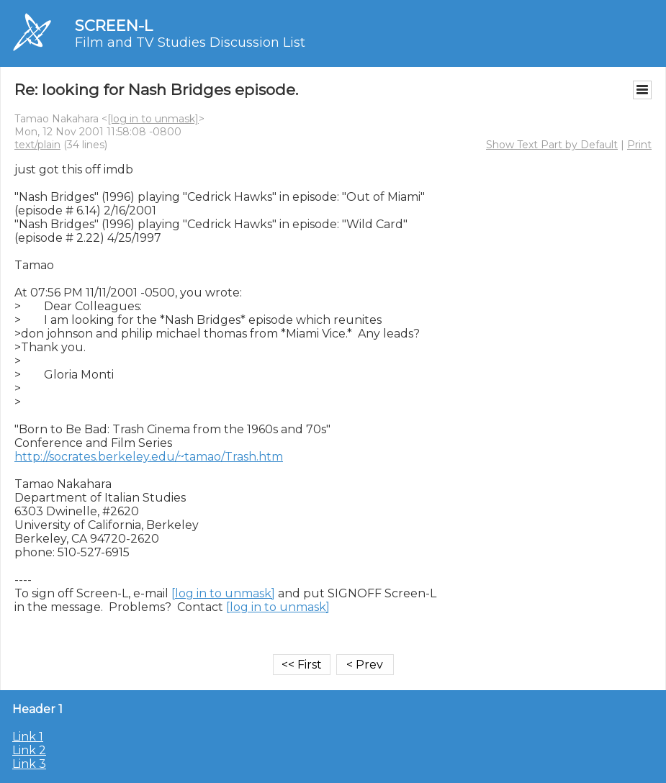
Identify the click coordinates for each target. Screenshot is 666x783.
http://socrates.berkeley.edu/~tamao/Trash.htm (148, 456)
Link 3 (29, 764)
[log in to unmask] (153, 118)
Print (639, 144)
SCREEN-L (114, 26)
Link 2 (29, 750)
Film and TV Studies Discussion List (190, 42)
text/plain (37, 144)
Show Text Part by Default (552, 144)
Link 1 (27, 736)
